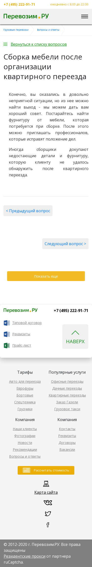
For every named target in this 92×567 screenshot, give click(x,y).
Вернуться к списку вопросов (39, 44)
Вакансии (67, 449)
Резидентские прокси (24, 556)
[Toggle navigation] (84, 16)
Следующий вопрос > (65, 243)
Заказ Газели (67, 402)
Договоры (67, 442)
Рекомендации (25, 449)
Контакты (67, 428)
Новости (25, 442)
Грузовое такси (67, 409)
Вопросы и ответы (24, 456)
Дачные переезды (67, 388)
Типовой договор (27, 322)
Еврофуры (24, 388)
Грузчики (24, 409)
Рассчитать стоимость (51, 470)
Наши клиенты (25, 428)
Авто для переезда (25, 381)
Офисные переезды (67, 381)
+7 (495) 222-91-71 (19, 4)
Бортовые (24, 395)
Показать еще (46, 276)
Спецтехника (25, 402)
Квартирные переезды (67, 395)
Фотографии (24, 435)
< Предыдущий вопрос (28, 210)
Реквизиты (21, 334)
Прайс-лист (21, 345)
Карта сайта (46, 492)
